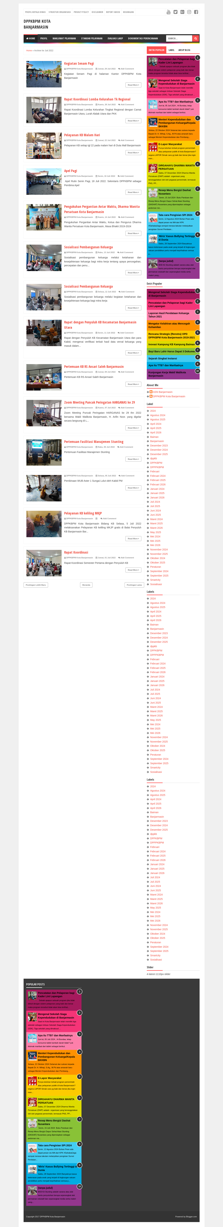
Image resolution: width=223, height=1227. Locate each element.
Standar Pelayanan (91, 38)
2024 (153, 410)
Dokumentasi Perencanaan (143, 38)
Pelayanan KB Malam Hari (84, 134)
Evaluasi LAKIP (115, 38)
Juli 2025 (155, 506)
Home (30, 38)
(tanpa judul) (166, 261)
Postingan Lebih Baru (36, 590)
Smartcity (155, 579)
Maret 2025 (156, 523)
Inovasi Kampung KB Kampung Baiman (172, 344)
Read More (133, 85)
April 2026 (155, 432)
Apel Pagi (71, 170)
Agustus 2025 (157, 419)
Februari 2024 (157, 475)
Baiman (154, 436)
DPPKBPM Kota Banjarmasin (37, 24)
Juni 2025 (155, 514)
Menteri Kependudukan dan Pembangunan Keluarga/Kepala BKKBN (177, 123)
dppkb (153, 458)
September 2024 (159, 571)
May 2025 (155, 532)
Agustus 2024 (157, 415)
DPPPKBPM (157, 467)
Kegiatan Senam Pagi (80, 63)
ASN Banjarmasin (163, 392)
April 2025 (155, 428)
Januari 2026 (157, 497)
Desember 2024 (159, 449)
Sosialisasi (156, 584)
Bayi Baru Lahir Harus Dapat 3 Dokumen (172, 351)
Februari (154, 471)
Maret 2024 (156, 519)
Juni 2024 (155, 510)
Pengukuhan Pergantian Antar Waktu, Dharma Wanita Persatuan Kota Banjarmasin (100, 209)
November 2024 (159, 549)
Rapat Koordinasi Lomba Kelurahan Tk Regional (100, 99)
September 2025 (159, 575)
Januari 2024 (157, 488)
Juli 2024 (155, 501)
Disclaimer (97, 12)
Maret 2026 (156, 527)
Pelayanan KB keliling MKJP (85, 518)
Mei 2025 (155, 540)
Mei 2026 (155, 545)
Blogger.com (191, 1217)
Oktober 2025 (157, 562)
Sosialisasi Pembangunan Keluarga (91, 246)
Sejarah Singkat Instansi (163, 358)
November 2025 (159, 554)
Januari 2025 (157, 493)
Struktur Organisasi (60, 12)
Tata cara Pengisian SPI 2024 (175, 215)
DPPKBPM (156, 462)
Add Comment (127, 69)
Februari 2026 (157, 484)
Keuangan (128, 12)
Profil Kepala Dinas (35, 12)
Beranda (86, 590)
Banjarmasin (157, 441)
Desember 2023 (159, 445)
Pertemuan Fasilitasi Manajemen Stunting (96, 446)
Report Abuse (113, 12)
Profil (43, 38)
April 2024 (155, 423)
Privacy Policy (81, 12)
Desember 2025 (159, 454)
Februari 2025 (157, 480)
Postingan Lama (134, 590)
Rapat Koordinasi (77, 557)
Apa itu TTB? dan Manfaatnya (176, 101)
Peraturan (155, 566)
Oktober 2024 (157, 558)
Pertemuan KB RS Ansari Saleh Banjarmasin (97, 366)
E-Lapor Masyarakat (170, 144)
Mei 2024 (155, 536)
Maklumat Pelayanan (64, 38)
